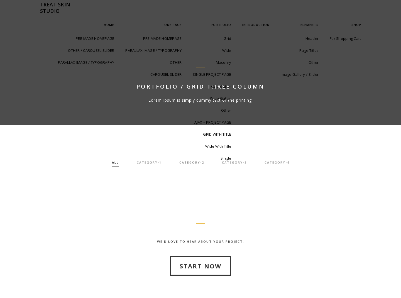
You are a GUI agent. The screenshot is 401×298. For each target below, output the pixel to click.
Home (109, 25)
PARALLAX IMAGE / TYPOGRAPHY (86, 62)
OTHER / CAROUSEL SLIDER (91, 50)
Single (226, 158)
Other (226, 110)
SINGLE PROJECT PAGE (212, 74)
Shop (356, 25)
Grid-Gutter (221, 86)
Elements (309, 25)
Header (312, 38)
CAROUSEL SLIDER (166, 74)
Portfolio (221, 25)
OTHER (176, 62)
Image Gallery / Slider (300, 74)
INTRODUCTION (256, 25)
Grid (227, 38)
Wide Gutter (220, 98)
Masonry (223, 62)
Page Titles (309, 50)
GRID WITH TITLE (217, 134)
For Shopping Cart (345, 38)
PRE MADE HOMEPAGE (95, 38)
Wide (226, 50)
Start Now (200, 278)
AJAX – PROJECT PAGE (212, 122)
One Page (173, 25)
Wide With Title (218, 146)
